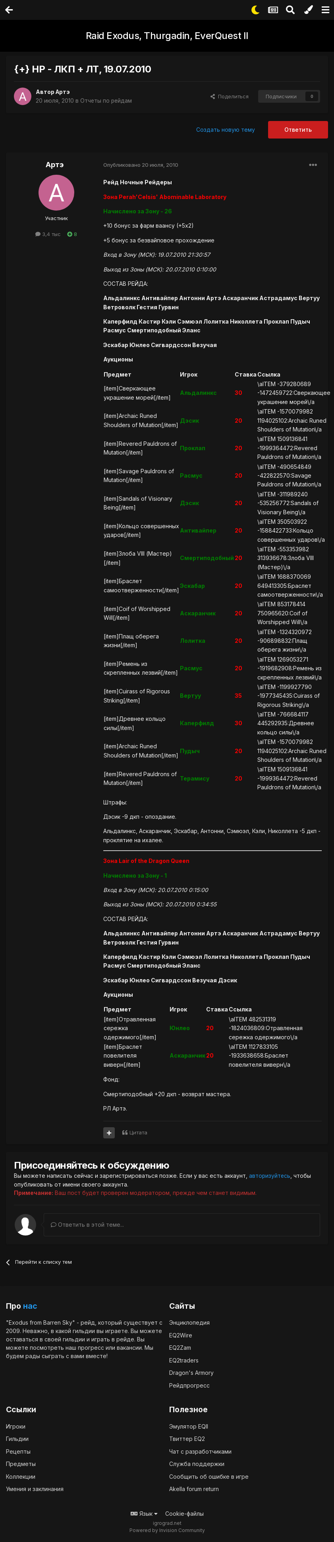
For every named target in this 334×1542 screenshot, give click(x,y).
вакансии (129, 1347)
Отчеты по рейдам (106, 100)
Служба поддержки (196, 1463)
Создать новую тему (225, 129)
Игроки (15, 1426)
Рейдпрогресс (189, 1385)
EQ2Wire (180, 1334)
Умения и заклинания (35, 1488)
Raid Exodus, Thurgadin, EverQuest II (167, 35)
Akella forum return (194, 1488)
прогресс (91, 1347)
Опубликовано (140, 165)
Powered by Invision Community (167, 1530)
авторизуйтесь (270, 1175)
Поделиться (229, 96)
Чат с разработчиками (200, 1451)
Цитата (138, 1132)
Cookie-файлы (184, 1513)
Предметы (21, 1463)
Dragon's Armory (191, 1372)
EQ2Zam (180, 1347)
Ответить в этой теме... (87, 1224)
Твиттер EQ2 (187, 1438)
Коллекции (20, 1476)
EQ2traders (184, 1360)
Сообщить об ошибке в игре (209, 1476)
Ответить (298, 129)
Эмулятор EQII (188, 1426)
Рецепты (18, 1451)
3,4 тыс (48, 234)
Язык (144, 1513)
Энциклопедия (189, 1322)
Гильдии (17, 1438)
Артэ (63, 91)
